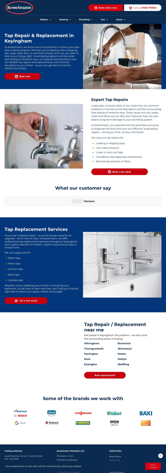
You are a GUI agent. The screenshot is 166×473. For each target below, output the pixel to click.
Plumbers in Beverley (67, 443)
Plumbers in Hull (65, 439)
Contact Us (114, 443)
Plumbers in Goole (66, 458)
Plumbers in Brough (66, 451)
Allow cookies (153, 466)
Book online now (106, 7)
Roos (87, 341)
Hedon (122, 336)
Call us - (142, 7)
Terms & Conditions (118, 459)
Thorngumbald (93, 331)
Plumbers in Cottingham (69, 454)
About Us (113, 451)
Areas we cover (116, 447)
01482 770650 (20, 451)
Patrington (91, 336)
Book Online (115, 439)
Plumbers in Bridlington (68, 447)
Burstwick (124, 326)
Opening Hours (116, 455)
